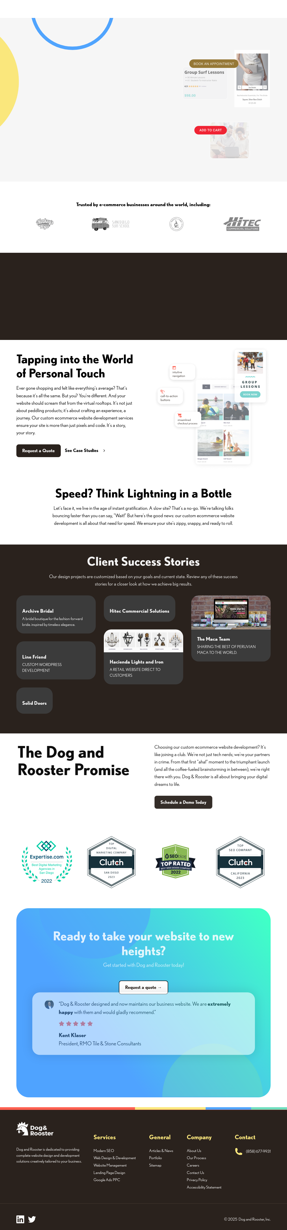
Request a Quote (38, 450)
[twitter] (32, 1219)
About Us (194, 1150)
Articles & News (161, 1150)
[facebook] (20, 1219)
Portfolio (155, 1157)
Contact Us (195, 1172)
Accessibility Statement (204, 1187)
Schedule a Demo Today (192, 802)
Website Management (110, 1165)
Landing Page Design (109, 1172)
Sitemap (155, 1165)
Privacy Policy (197, 1179)
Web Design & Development (114, 1157)
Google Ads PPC (106, 1179)
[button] (31, 227)
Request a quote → (143, 987)
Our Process (196, 1157)
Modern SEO (103, 1150)
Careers (193, 1165)
